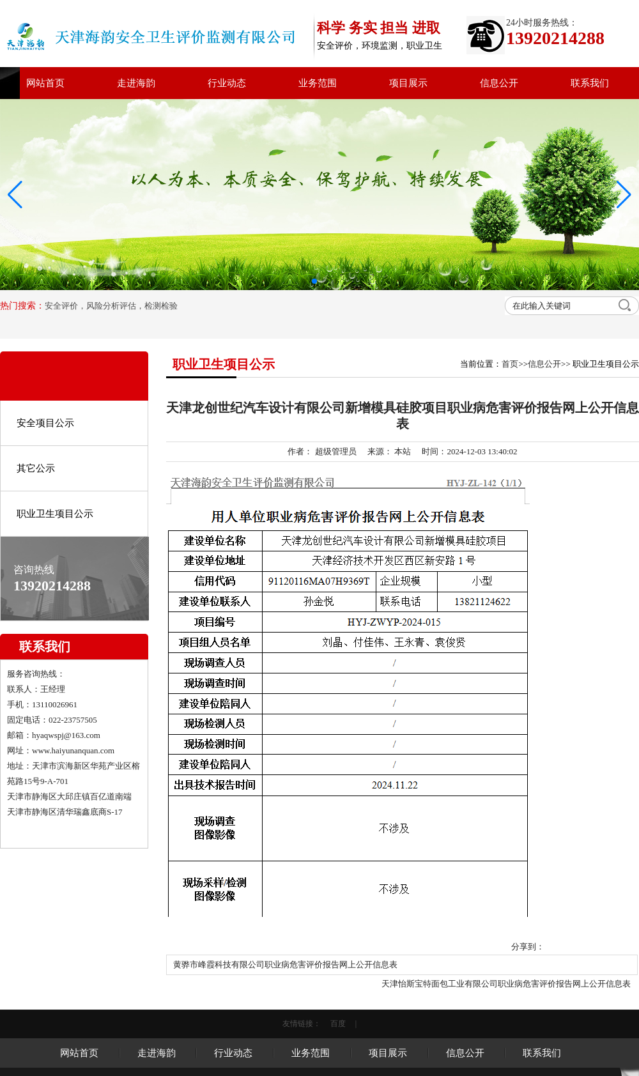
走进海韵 (136, 83)
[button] (624, 195)
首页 (510, 364)
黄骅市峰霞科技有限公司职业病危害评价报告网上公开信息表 (285, 964)
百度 (338, 1023)
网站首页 (45, 83)
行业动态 (227, 83)
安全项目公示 (45, 423)
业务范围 (317, 83)
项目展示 (408, 83)
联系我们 (590, 83)
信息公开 (499, 83)
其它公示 (36, 468)
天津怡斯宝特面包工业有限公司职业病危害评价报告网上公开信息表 (506, 983)
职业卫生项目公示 (55, 514)
